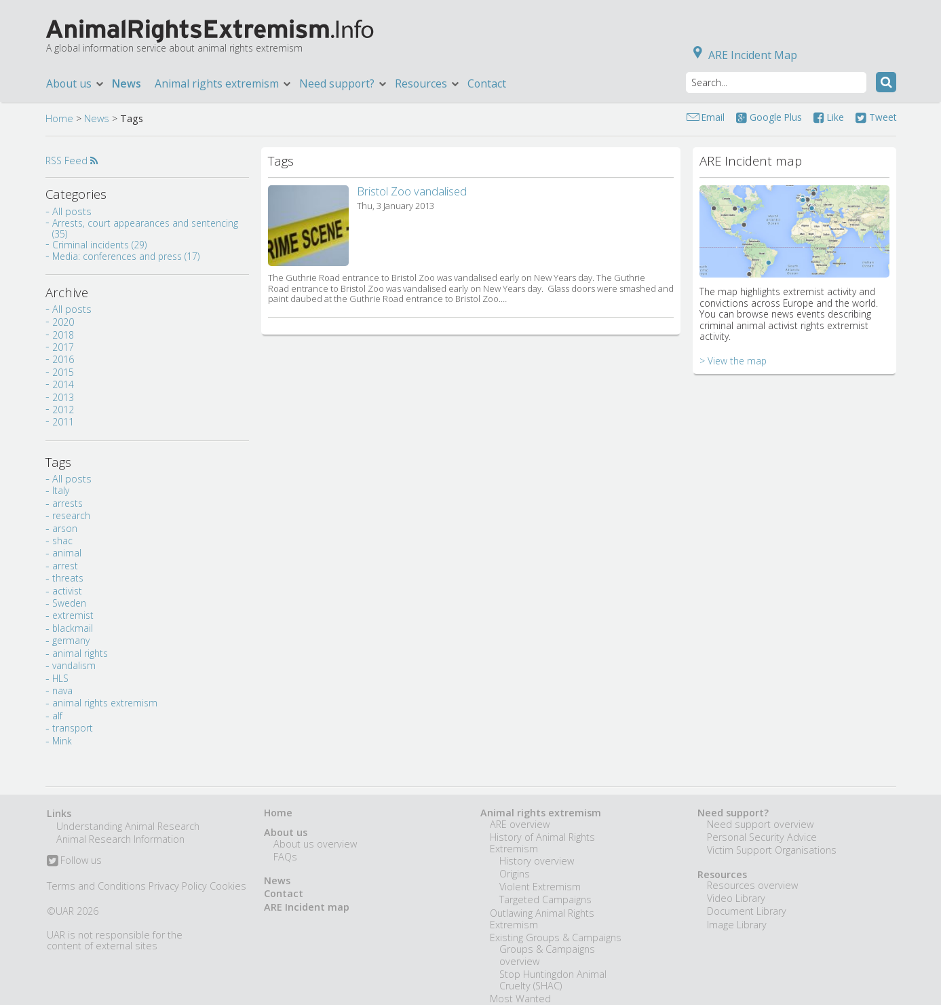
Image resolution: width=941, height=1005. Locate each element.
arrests (67, 503)
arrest (65, 565)
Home (59, 118)
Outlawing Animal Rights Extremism (542, 919)
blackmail (72, 628)
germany (71, 640)
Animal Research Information (120, 839)
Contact (486, 83)
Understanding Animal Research (127, 826)
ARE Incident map (306, 906)
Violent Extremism (540, 886)
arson (64, 528)
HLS (60, 678)
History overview (536, 860)
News (126, 83)
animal (66, 552)
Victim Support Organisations (772, 849)
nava (62, 690)
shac (62, 540)
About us (75, 83)
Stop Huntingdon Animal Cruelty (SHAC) (553, 980)
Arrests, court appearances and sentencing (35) (145, 228)
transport (72, 727)
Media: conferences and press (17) (125, 256)
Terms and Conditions (96, 885)
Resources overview (752, 885)
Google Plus (769, 117)
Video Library (736, 898)
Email (713, 117)
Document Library (746, 911)
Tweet (876, 117)
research (71, 515)
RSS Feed (71, 160)
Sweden (69, 602)
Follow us (74, 861)
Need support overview (760, 824)
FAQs (285, 856)
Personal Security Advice (762, 837)
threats (67, 577)
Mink (62, 740)
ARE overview (520, 824)
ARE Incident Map (742, 55)
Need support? (343, 83)
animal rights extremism (104, 702)
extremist (73, 615)
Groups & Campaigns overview (547, 955)
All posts (72, 211)
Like (828, 117)
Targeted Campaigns (545, 899)
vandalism (74, 665)
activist (67, 590)
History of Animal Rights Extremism (542, 843)
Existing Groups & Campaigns (555, 937)
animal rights (80, 653)
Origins (514, 873)
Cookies (228, 885)
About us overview (315, 843)
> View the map (733, 360)
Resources (428, 83)
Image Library (737, 924)
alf (57, 715)
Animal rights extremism (223, 83)
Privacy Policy (178, 885)
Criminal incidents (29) (99, 244)
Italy (60, 490)
